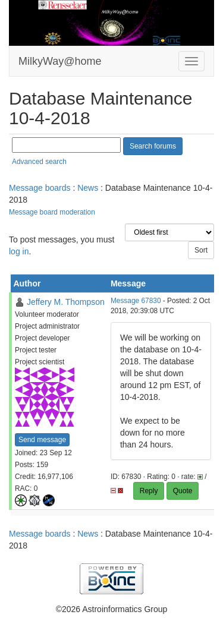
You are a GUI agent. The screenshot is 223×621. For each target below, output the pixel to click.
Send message (42, 440)
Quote (183, 491)
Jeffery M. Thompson (66, 302)
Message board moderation (52, 212)
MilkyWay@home (60, 61)
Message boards (40, 188)
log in (19, 251)
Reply (149, 491)
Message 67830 (136, 301)
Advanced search (39, 161)
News (87, 188)
